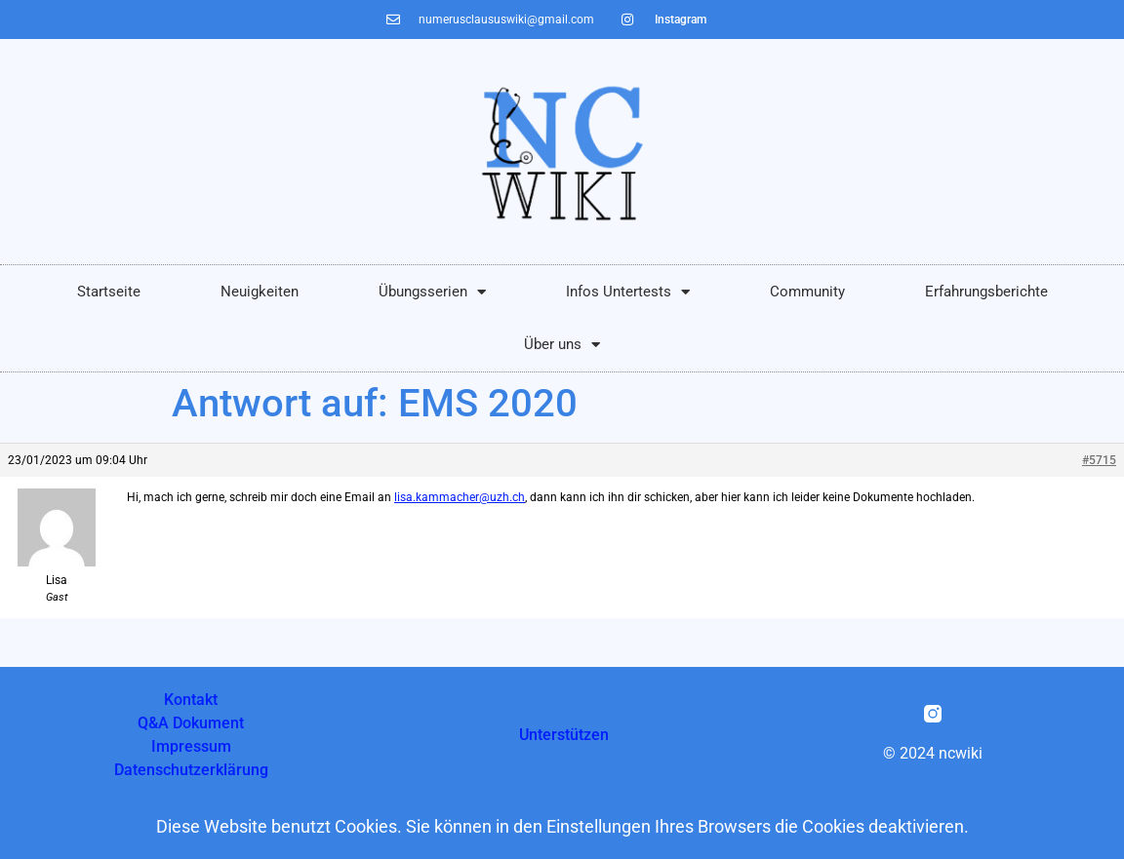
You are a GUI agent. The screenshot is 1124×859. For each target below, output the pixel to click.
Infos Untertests (628, 292)
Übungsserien (432, 292)
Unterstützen (564, 734)
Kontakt (191, 699)
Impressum (191, 746)
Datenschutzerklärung (191, 770)
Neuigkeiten (260, 291)
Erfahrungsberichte (986, 291)
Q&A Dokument (191, 723)
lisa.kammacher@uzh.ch (459, 497)
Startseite (108, 291)
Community (807, 291)
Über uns (562, 345)
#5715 (1099, 460)
